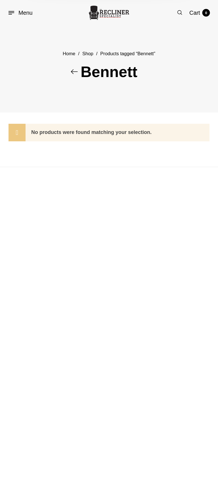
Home (69, 54)
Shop (87, 54)
